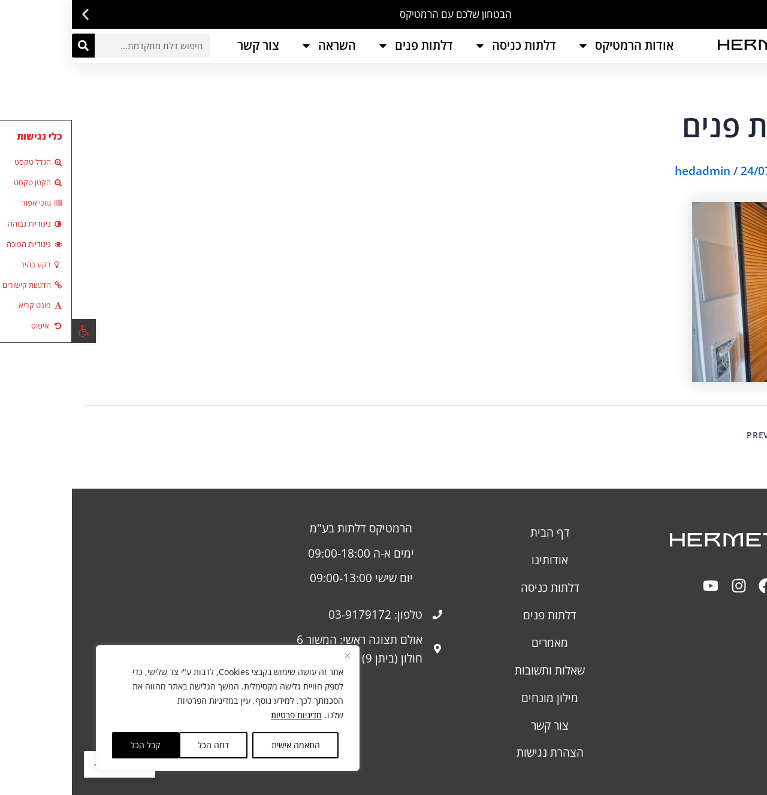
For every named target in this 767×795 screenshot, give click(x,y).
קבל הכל (73, 745)
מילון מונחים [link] (477, 697)
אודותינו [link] (478, 560)
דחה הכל (141, 745)
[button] (753, 14)
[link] (12, 331)
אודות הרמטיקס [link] (553, 46)
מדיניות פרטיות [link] (224, 715)
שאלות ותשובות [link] (478, 670)
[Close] (275, 655)
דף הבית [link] (478, 532)
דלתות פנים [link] (343, 46)
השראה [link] (256, 46)
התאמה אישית (224, 745)
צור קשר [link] (186, 45)
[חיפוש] (11, 46)
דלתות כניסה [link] (443, 46)
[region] (156, 708)
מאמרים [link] (478, 642)
